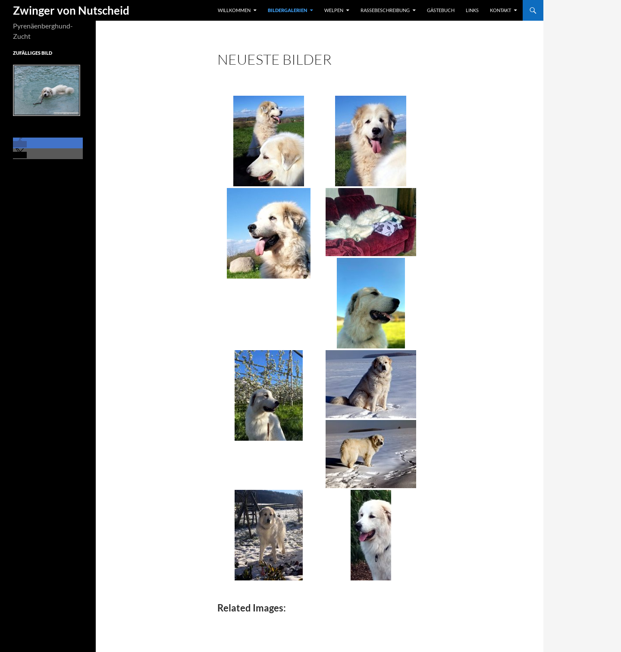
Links (472, 10)
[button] (20, 144)
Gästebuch (441, 10)
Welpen (333, 10)
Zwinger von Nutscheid (71, 10)
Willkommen (234, 10)
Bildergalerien (287, 10)
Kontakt (500, 10)
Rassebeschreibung (385, 10)
